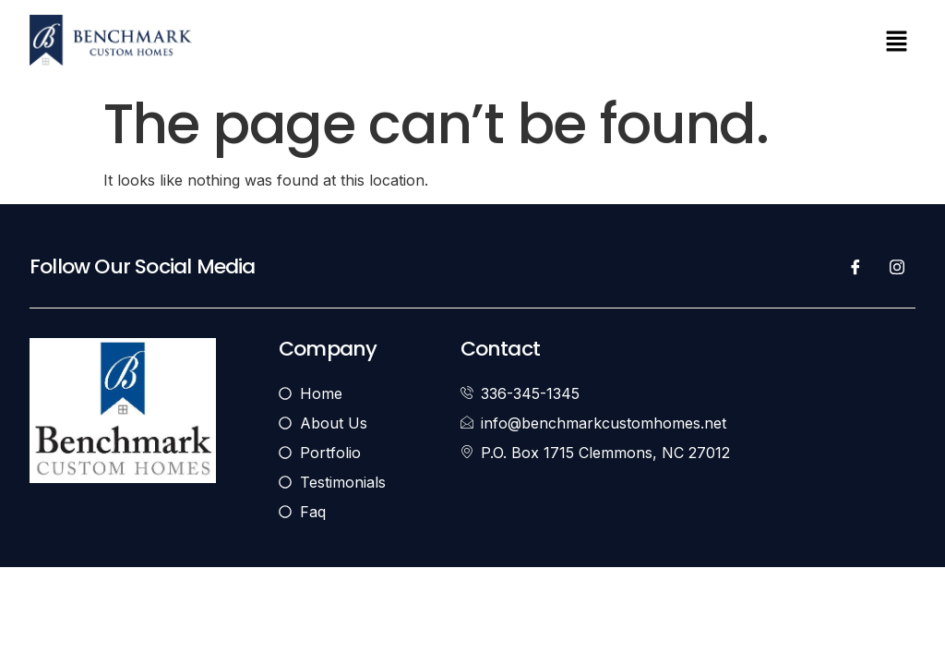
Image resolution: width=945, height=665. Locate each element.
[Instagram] (897, 267)
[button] (897, 43)
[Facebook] (855, 267)
